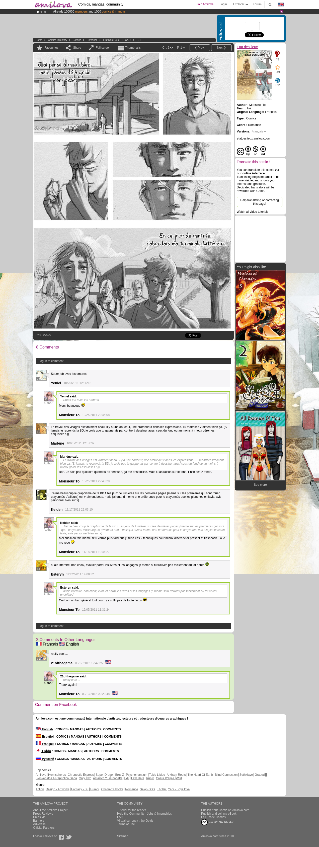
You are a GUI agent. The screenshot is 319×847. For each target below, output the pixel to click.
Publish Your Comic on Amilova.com (225, 810)
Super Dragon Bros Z (110, 775)
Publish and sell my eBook (218, 813)
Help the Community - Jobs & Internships (144, 813)
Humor (94, 789)
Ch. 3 (128, 40)
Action (40, 789)
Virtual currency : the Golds (135, 820)
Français (47, 644)
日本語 (43, 751)
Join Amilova (205, 4)
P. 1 (139, 40)
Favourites (51, 47)
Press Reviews (43, 813)
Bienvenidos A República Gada (56, 778)
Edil (126, 778)
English (69, 644)
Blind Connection (226, 775)
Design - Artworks (57, 789)
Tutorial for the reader (131, 810)
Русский (45, 759)
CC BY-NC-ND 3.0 (217, 822)
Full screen (103, 47)
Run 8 (150, 778)
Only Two (85, 778)
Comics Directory (57, 40)
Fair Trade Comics (213, 817)
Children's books (112, 789)
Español (45, 736)
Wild (179, 778)
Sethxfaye (246, 775)
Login (223, 4)
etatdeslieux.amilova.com (254, 138)
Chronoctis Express (81, 775)
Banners (38, 820)
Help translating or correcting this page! (259, 201)
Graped (260, 775)
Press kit (39, 817)
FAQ (120, 817)
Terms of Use (126, 824)
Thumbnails (133, 47)
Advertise (39, 824)
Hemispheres (57, 775)
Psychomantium (136, 775)
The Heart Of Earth (200, 775)
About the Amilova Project (50, 810)
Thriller (162, 789)
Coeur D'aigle (165, 778)
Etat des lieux (111, 40)
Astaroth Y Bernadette (108, 778)
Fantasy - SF (80, 789)
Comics (77, 40)
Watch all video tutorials (252, 212)
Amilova (41, 775)
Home (39, 40)
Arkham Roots (176, 775)
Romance (92, 40)
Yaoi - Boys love (179, 789)
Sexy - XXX (147, 789)
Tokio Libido (157, 775)
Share (77, 47)
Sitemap (122, 836)
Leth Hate (137, 778)
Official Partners (43, 827)
